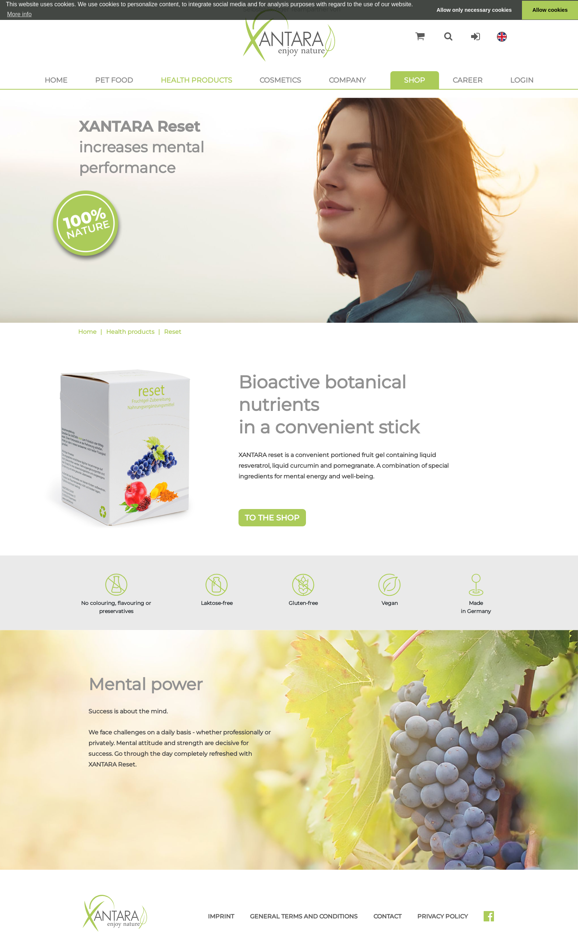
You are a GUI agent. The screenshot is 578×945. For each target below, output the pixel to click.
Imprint (221, 916)
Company (347, 80)
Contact (387, 916)
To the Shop (272, 517)
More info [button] (19, 14)
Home (56, 80)
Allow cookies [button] (550, 10)
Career (468, 80)
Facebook (492, 919)
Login (521, 80)
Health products (196, 80)
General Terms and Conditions (304, 916)
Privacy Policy (442, 916)
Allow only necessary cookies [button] (474, 10)
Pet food (114, 80)
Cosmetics (280, 80)
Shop (414, 80)
